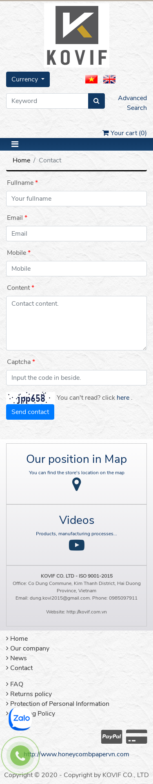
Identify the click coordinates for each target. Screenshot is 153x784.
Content (18, 287)
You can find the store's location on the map (76, 472)
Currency (25, 79)
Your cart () (124, 133)
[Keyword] (47, 101)
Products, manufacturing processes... (76, 533)
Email (15, 217)
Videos (76, 520)
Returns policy (29, 694)
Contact (19, 668)
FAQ (14, 684)
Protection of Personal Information (57, 703)
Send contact (30, 411)
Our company (27, 648)
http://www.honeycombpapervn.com (76, 754)
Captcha (19, 361)
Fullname (20, 182)
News (16, 658)
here (123, 397)
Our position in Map (76, 459)
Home (21, 160)
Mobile (16, 252)
